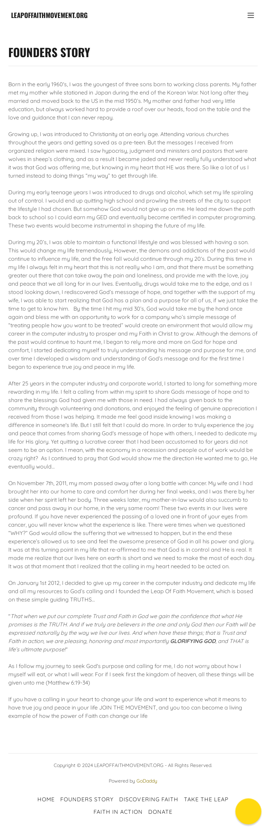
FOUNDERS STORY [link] (87, 799)
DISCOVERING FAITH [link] (148, 799)
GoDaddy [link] (146, 781)
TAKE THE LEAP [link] (206, 799)
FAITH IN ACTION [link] (118, 811)
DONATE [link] (160, 811)
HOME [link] (46, 799)
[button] (251, 15)
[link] (49, 15)
